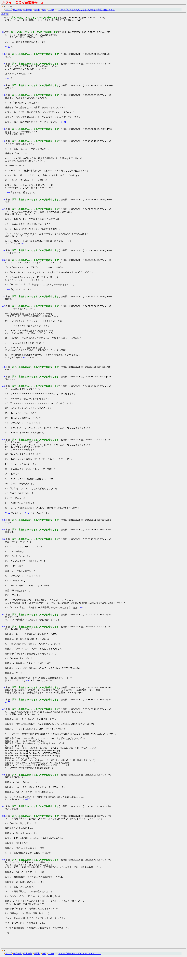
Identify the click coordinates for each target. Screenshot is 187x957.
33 (3, 250)
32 (3, 209)
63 (3, 626)
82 (3, 709)
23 (3, 141)
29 (3, 199)
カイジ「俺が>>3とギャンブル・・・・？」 (79, 953)
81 (3, 699)
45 (3, 376)
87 (3, 806)
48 (3, 386)
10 (3, 54)
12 (3, 63)
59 (3, 539)
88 (3, 816)
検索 (44, 9)
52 (3, 520)
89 (3, 859)
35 (3, 260)
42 (3, 306)
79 (3, 687)
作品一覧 (17, 9)
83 (3, 774)
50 (3, 439)
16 (3, 95)
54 (3, 529)
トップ (8, 9)
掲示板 (37, 9)
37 (3, 296)
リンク (51, 9)
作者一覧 (27, 9)
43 (3, 367)
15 (3, 85)
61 (3, 614)
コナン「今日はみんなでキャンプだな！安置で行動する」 (86, 9)
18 (3, 129)
